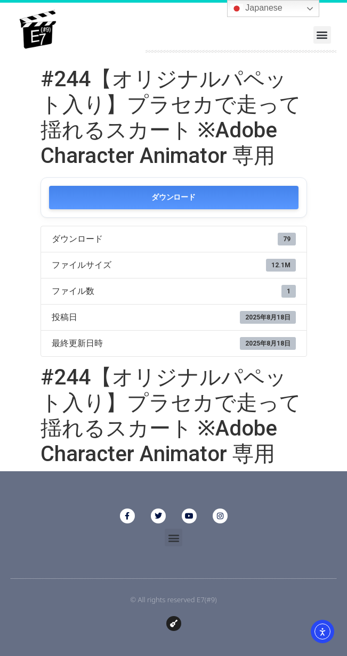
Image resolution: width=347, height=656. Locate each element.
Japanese (256, 8)
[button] (322, 35)
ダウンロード (173, 197)
